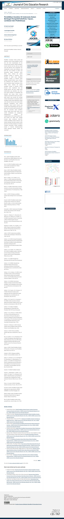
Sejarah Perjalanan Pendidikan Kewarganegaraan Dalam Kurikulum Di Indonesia (52, 152)
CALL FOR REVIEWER (52, 29)
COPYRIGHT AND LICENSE (52, 23)
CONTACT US (52, 35)
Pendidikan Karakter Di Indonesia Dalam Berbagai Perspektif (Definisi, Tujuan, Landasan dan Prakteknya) (52, 131)
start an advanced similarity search (15, 463)
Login (44, 8)
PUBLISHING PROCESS (52, 26)
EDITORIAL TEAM (52, 15)
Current (11, 8)
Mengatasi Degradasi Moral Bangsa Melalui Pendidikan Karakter (27, 414)
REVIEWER (52, 17)
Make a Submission (50, 208)
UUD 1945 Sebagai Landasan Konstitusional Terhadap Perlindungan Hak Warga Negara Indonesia (52, 137)
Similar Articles (8, 406)
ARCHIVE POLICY (52, 32)
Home (5, 8)
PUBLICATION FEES (52, 31)
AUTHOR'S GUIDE (52, 18)
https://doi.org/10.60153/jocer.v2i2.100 (14, 45)
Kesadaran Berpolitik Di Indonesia (31, 434)
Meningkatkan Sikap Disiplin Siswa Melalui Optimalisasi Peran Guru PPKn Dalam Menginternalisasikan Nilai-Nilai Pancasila (23, 481)
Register (39, 8)
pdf (29, 49)
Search (57, 8)
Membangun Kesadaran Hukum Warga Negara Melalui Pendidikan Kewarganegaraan (52, 143)
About (32, 8)
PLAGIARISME (52, 21)
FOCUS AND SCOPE (52, 14)
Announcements (25, 8)
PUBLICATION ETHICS (52, 24)
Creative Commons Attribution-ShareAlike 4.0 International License (33, 91)
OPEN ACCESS (52, 28)
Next (39, 460)
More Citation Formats (31, 111)
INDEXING (52, 34)
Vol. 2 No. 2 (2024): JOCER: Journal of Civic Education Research (18, 13)
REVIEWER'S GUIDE (52, 20)
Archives (17, 8)
